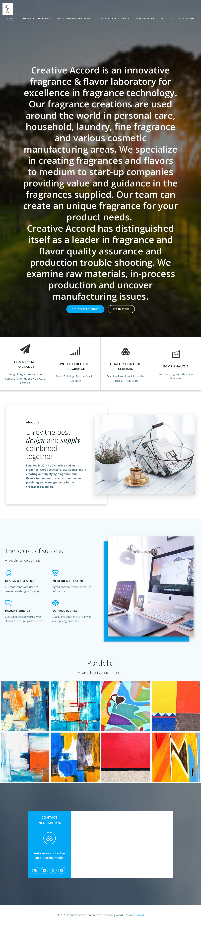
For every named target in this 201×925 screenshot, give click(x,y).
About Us (166, 18)
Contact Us (186, 18)
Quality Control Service (113, 18)
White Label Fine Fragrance (74, 18)
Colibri (140, 915)
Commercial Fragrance (35, 18)
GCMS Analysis (145, 18)
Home (10, 18)
